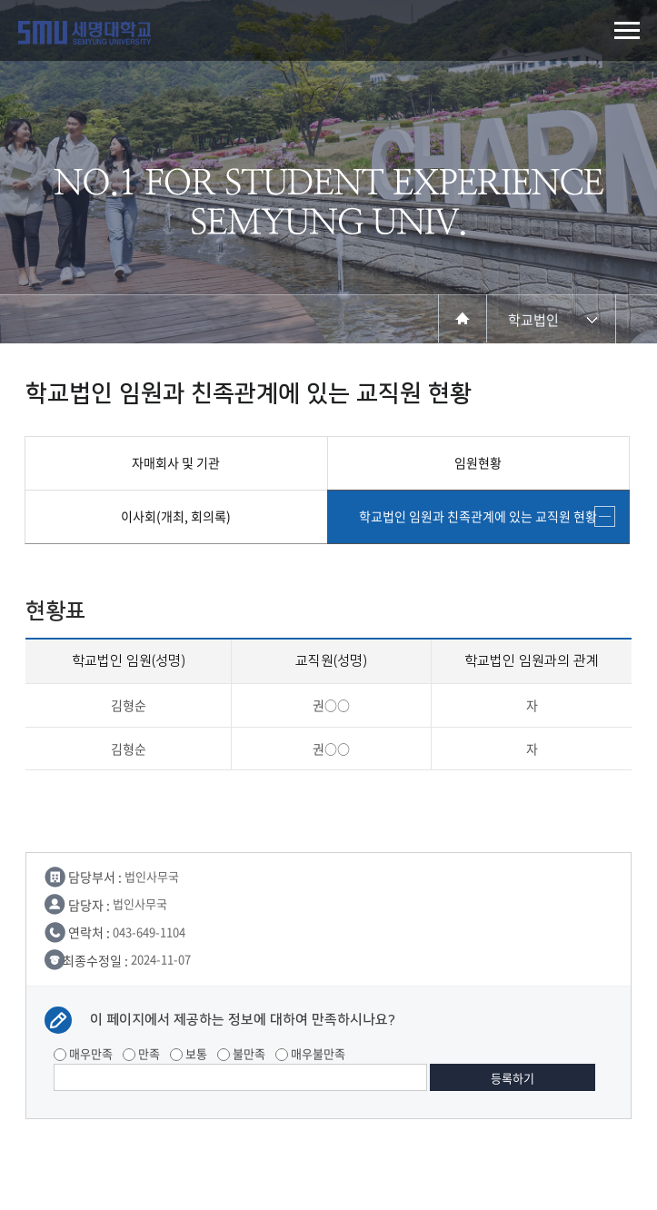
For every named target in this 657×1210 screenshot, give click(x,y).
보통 (188, 1053)
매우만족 (83, 1053)
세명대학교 (84, 33)
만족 (141, 1053)
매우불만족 (310, 1053)
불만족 (241, 1053)
